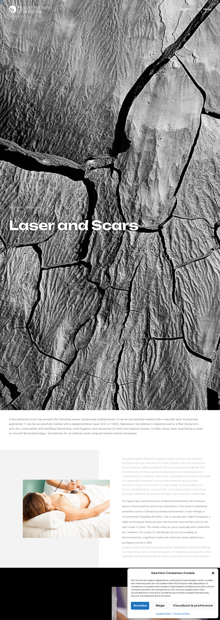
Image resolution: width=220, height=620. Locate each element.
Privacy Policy (181, 613)
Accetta (140, 605)
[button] (213, 573)
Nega (160, 605)
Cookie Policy (164, 613)
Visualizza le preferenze (193, 605)
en (187, 9)
